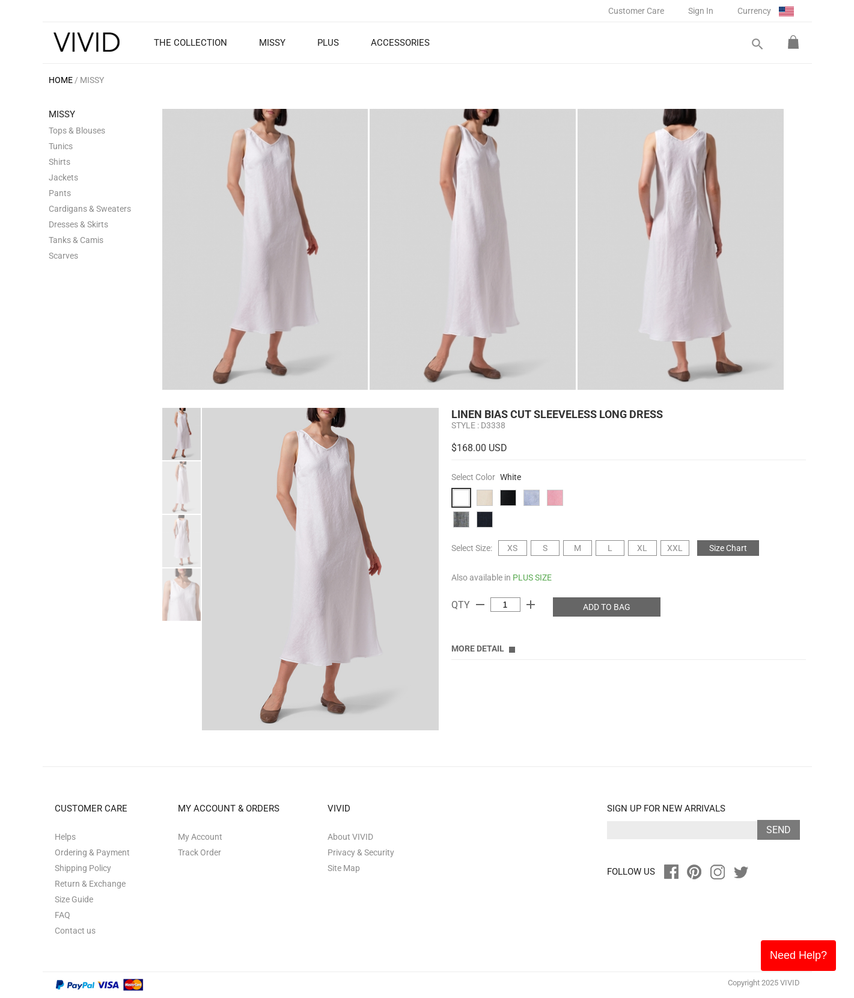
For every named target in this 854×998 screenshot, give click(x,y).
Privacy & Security (361, 852)
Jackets (63, 177)
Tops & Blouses (77, 130)
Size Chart (728, 548)
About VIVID (350, 837)
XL (642, 548)
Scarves (63, 255)
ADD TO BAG (606, 607)
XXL (675, 548)
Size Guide (74, 899)
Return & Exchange (90, 884)
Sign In (700, 11)
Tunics (61, 146)
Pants (60, 193)
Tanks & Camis (76, 240)
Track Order (199, 852)
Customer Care (636, 11)
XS (512, 548)
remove (480, 604)
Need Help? (798, 955)
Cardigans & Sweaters (90, 209)
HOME (61, 80)
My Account (200, 837)
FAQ (62, 915)
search (756, 44)
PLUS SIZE (532, 577)
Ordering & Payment (92, 852)
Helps (65, 837)
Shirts (59, 162)
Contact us (75, 930)
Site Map (344, 868)
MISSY (92, 80)
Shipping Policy (83, 868)
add (530, 604)
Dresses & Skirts (78, 224)
